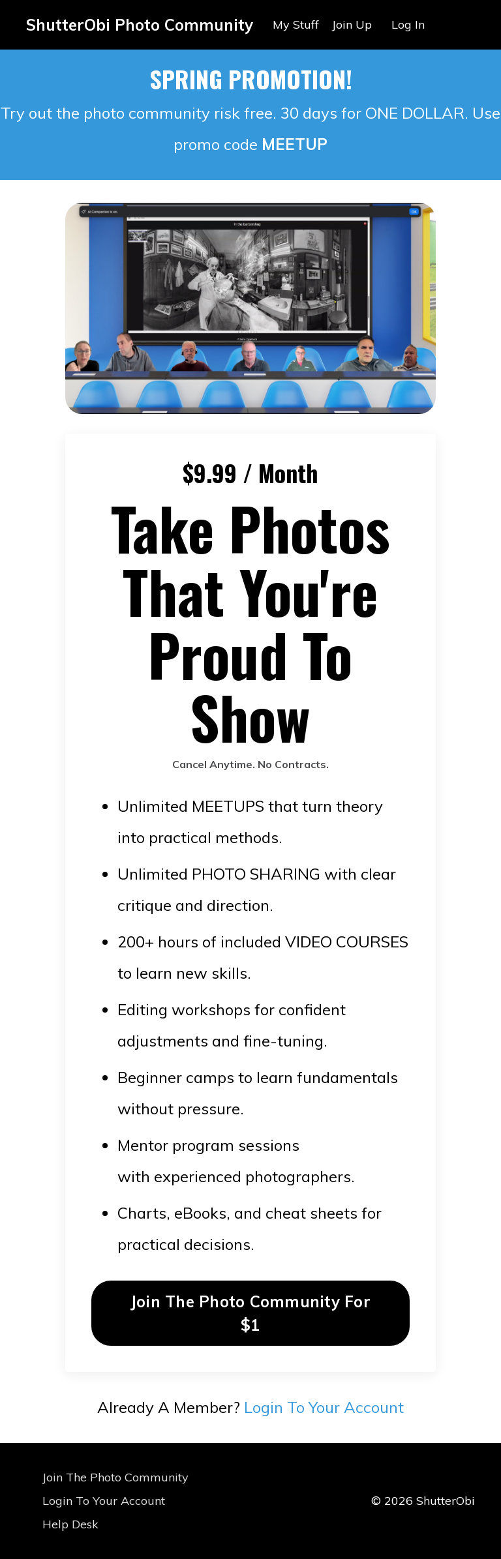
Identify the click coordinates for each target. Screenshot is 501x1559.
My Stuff (296, 24)
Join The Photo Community (115, 1477)
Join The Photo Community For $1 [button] (250, 1313)
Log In (408, 24)
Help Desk (70, 1524)
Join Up (352, 24)
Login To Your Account (324, 1407)
